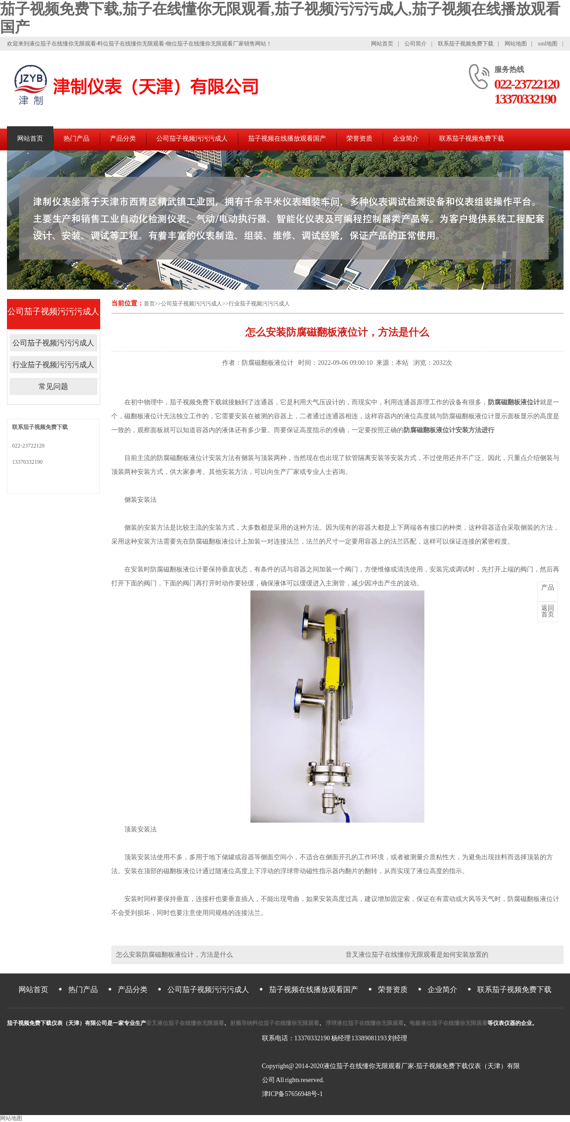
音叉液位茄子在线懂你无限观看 (185, 1023)
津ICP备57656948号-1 (292, 1093)
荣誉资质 (359, 138)
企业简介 (406, 138)
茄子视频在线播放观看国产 (287, 138)
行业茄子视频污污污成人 (259, 303)
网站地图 (516, 43)
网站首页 (382, 43)
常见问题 (53, 386)
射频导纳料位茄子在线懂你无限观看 (275, 1023)
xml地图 (547, 43)
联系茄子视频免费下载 (465, 43)
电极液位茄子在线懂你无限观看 (448, 1023)
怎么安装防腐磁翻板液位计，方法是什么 (174, 954)
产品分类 (123, 138)
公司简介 (415, 43)
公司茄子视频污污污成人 (192, 138)
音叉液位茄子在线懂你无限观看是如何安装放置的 (417, 954)
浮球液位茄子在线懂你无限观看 (364, 1023)
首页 (149, 303)
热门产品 (77, 138)
